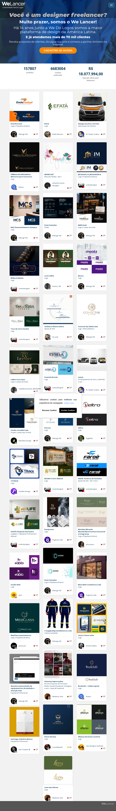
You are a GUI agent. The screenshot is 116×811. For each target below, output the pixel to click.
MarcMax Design (25, 441)
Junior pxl (22, 646)
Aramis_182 (56, 286)
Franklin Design (24, 491)
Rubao (21, 187)
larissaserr (90, 544)
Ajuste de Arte (49, 329)
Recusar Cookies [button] (49, 410)
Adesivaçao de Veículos (87, 126)
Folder (46, 227)
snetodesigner (91, 185)
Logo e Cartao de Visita (86, 227)
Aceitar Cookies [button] (68, 410)
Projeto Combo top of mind (21, 432)
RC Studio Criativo (92, 134)
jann (20, 595)
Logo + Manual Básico (86, 329)
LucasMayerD (57, 747)
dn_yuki (55, 337)
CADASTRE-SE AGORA (58, 50)
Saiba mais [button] (69, 403)
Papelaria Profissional (19, 693)
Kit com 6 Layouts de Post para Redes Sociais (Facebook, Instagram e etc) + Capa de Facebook (58, 686)
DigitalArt (89, 438)
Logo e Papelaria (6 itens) (20, 126)
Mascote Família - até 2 (52, 177)
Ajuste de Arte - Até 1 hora (88, 481)
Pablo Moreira (57, 134)
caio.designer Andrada (94, 746)
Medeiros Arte (57, 696)
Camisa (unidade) (51, 633)
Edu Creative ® (24, 749)
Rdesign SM (23, 134)
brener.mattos (91, 646)
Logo (46, 126)
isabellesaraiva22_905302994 (30, 389)
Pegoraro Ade (57, 540)
